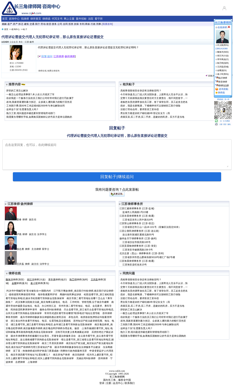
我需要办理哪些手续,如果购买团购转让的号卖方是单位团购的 (39, 117)
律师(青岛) (39, 283)
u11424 (5, 42)
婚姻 (4, 24)
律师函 (46, 18)
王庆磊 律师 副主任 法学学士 (27, 264)
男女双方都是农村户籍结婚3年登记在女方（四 (145, 113)
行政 (93, 24)
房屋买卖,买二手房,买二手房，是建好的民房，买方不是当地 (152, 117)
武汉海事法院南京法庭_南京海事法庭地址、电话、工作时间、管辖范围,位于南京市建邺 (62, 302)
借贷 (48, 24)
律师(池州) (79, 279)
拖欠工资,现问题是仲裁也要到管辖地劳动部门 (30, 113)
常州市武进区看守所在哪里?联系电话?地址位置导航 (72, 313)
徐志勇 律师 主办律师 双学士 (27, 249)
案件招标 (81, 18)
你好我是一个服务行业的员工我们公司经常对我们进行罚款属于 (40, 98)
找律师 (25, 18)
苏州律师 (103, 358)
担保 (76, 24)
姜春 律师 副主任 (21, 219)
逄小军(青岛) (223, 74)
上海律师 (32, 362)
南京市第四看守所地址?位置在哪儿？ (31, 354)
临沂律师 (222, 78)
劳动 (43, 24)
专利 (82, 24)
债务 (54, 24)
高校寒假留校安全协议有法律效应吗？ (140, 90)
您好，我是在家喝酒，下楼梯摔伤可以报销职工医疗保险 (150, 105)
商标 (87, 24)
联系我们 (130, 383)
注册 (108, 383)
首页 (5, 18)
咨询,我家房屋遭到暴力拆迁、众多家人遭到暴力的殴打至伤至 (39, 102)
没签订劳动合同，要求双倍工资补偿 (139, 109)
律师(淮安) (15, 279)
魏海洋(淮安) (223, 52)
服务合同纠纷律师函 (50, 309)
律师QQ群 (223, 85)
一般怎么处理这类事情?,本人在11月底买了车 (30, 94)
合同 (65, 24)
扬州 (32, 42)
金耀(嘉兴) (222, 70)
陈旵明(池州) (223, 63)
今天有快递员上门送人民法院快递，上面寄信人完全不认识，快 (154, 94)
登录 (101, 383)
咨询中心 (14, 18)
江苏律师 (58, 56)
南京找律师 (78, 354)
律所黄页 (35, 18)
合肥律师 (20, 362)
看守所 (99, 18)
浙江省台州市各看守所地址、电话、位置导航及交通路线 (41, 320)
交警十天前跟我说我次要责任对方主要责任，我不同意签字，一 (154, 98)
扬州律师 (70, 56)
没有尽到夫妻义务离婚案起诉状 (72, 332)
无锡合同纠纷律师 (86, 358)
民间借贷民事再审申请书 (24, 309)
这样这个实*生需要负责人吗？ (22, 109)
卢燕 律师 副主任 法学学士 (26, 234)
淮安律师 (222, 81)
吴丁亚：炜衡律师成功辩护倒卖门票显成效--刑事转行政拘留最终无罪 (50, 350)
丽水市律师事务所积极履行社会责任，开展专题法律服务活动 (43, 335)
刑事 (98, 24)
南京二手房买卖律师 (52, 343)
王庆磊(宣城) (223, 67)
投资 (71, 24)
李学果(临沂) (223, 59)
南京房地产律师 (61, 354)
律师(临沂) (57, 279)
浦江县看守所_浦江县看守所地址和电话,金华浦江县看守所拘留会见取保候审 (51, 324)
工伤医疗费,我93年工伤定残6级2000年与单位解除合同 (35, 105)
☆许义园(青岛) (222, 43)
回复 (208, 76)
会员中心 (118, 383)
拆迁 (20, 24)
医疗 (37, 24)
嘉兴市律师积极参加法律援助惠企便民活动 (43, 317)
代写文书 (57, 18)
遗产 (9, 24)
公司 (59, 24)
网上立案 (69, 18)
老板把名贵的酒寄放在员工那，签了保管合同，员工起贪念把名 (154, 102)
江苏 (27, 42)
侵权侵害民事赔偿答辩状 (22, 294)
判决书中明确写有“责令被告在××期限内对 (28, 290)
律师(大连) (36, 279)
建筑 (26, 24)
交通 (32, 24)
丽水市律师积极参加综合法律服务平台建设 (77, 347)
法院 (90, 18)
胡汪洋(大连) (223, 55)
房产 (15, 24)
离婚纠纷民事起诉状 (70, 294)
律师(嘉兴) (20, 283)
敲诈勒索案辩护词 (47, 294)
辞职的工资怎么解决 (17, 90)
